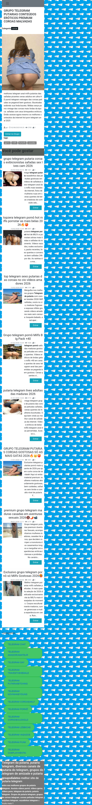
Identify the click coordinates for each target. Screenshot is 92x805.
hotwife (22, 143)
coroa (14, 28)
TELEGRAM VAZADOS (19, 735)
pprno (7, 143)
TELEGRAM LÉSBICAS (19, 727)
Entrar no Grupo (12, 134)
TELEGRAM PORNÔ (18, 709)
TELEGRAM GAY (16, 662)
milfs (14, 143)
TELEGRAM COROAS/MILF (21, 702)
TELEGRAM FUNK (17, 742)
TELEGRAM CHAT (17, 644)
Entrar (35, 208)
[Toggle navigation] (7, 3)
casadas (32, 143)
